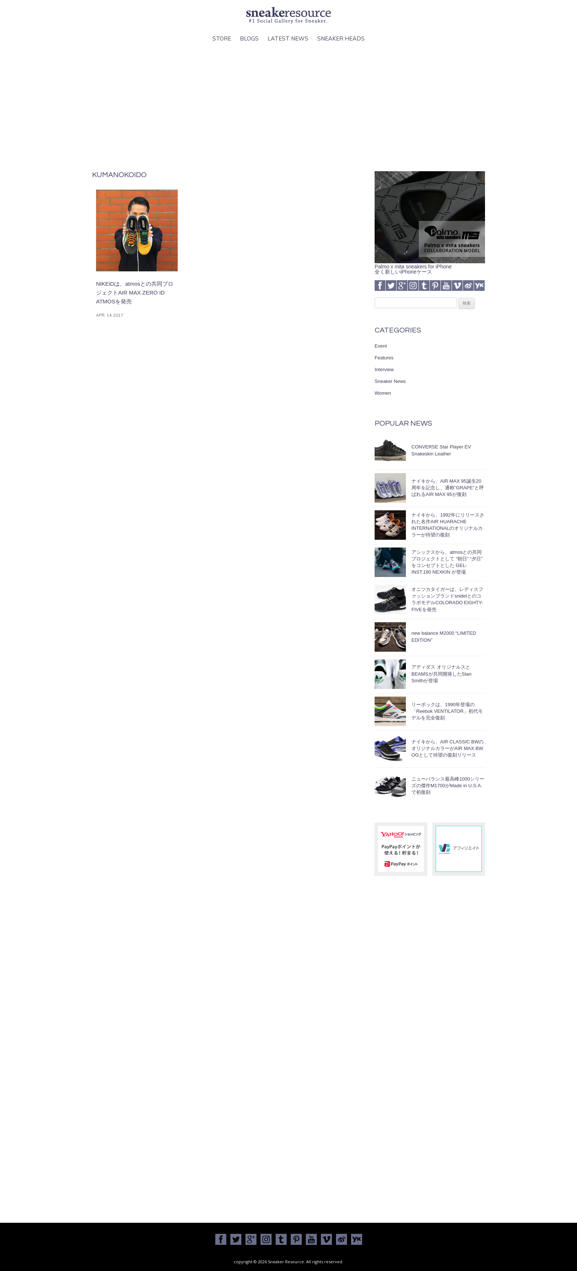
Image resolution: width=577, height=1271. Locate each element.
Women (383, 393)
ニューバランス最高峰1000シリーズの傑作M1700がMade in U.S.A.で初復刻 (447, 785)
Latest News (288, 38)
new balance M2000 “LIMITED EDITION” (443, 636)
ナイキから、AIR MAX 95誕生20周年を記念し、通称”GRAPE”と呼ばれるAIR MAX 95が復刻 (447, 487)
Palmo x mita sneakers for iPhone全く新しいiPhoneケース (430, 266)
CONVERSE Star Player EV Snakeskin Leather (441, 450)
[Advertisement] (288, 107)
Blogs (249, 38)
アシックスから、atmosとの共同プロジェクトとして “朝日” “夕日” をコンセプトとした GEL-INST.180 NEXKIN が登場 (447, 562)
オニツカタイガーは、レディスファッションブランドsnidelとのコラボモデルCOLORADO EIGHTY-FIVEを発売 (447, 599)
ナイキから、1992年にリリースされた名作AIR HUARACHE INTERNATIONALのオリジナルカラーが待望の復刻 (447, 525)
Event (381, 346)
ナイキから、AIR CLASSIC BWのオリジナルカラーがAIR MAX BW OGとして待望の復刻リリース (447, 748)
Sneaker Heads (341, 38)
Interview (384, 369)
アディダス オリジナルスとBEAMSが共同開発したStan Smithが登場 (441, 673)
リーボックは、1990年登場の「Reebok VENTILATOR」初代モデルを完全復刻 (447, 711)
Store (221, 38)
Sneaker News (390, 381)
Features (384, 357)
